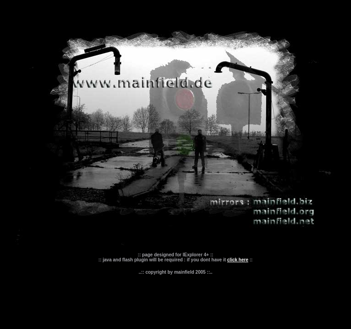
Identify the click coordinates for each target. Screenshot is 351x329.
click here (237, 259)
